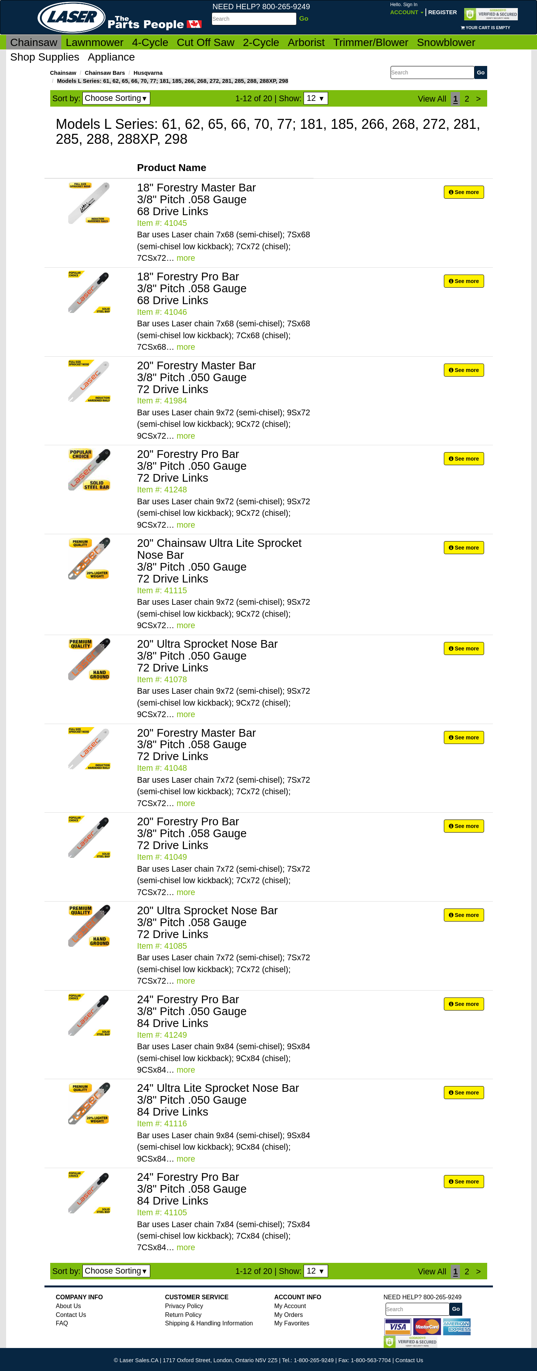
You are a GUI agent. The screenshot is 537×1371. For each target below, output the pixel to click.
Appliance (111, 57)
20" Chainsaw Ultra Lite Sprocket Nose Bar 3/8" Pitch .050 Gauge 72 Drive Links (219, 561)
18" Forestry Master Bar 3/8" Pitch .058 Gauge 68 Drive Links (196, 199)
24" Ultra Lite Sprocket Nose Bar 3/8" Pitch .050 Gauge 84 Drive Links (218, 1099)
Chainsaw (33, 42)
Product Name (172, 167)
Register (442, 12)
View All (432, 99)
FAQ (62, 1323)
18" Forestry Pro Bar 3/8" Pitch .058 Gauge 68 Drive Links (192, 288)
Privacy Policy (184, 1306)
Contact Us (71, 1315)
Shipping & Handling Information (209, 1323)
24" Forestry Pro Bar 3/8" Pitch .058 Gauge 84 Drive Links (192, 1188)
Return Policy (183, 1315)
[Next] (478, 99)
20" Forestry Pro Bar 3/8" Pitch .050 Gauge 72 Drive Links (192, 466)
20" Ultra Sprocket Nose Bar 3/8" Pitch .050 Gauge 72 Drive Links (207, 655)
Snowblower (446, 42)
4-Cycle (150, 42)
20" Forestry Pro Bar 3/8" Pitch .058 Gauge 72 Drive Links (192, 833)
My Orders (288, 1315)
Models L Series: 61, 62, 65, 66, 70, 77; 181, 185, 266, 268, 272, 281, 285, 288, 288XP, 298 (172, 81)
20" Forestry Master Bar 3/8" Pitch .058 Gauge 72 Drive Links (196, 744)
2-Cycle (261, 42)
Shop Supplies (45, 57)
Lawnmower (94, 42)
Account (407, 8)
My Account (290, 1306)
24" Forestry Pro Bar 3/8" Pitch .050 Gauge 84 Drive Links (192, 1011)
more (186, 258)
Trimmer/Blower (371, 42)
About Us (68, 1306)
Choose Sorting (116, 98)
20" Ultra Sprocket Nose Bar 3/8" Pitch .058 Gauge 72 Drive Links (207, 922)
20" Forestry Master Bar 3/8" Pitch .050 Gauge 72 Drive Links (196, 377)
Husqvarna (148, 73)
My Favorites (292, 1323)
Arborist (306, 42)
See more (464, 192)
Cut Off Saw (205, 42)
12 (316, 98)
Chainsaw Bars (105, 73)
